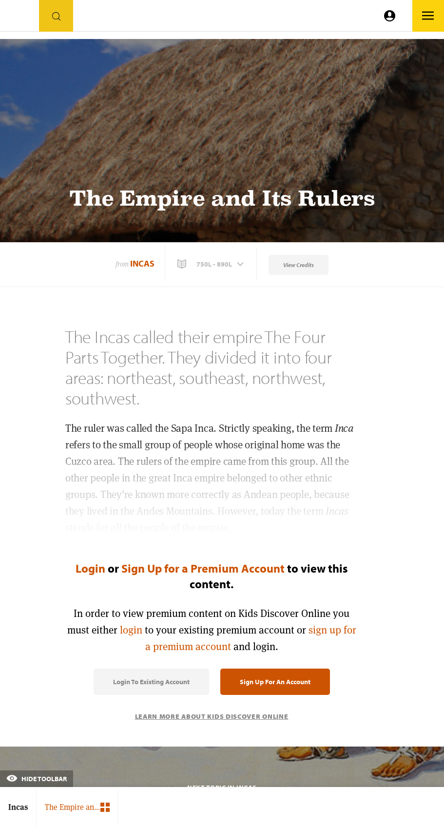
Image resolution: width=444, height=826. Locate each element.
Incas (142, 263)
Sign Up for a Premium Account (203, 568)
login (131, 629)
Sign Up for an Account (275, 681)
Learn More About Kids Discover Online (212, 716)
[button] (211, 264)
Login (90, 568)
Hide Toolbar (36, 778)
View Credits (298, 265)
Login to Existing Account (151, 681)
